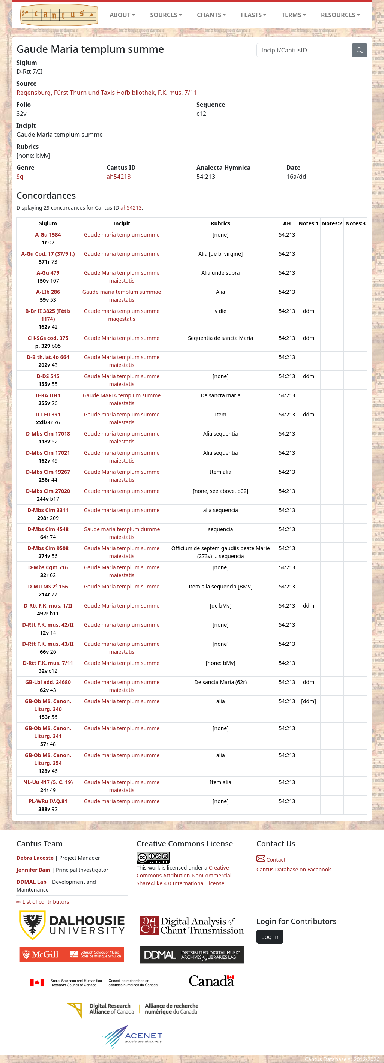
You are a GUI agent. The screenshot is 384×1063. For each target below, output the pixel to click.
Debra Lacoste (35, 857)
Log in (270, 937)
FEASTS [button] (251, 15)
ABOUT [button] (120, 15)
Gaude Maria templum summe (121, 337)
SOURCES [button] (163, 15)
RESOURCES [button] (338, 15)
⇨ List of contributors (42, 901)
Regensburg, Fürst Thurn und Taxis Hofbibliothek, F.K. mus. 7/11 (106, 92)
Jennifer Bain (34, 869)
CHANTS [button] (209, 15)
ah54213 (118, 176)
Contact (270, 859)
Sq (20, 176)
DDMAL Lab (31, 881)
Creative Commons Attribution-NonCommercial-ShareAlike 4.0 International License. (184, 875)
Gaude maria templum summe (122, 234)
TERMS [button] (292, 15)
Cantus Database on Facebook (293, 869)
